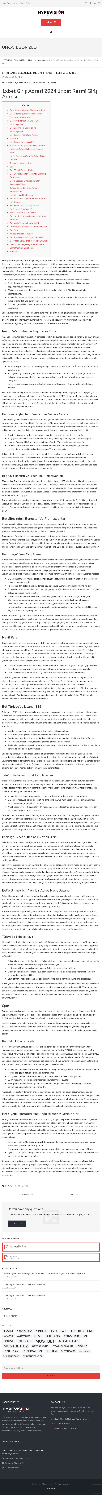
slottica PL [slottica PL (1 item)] (84, 1351)
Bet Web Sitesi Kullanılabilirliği (24, 223)
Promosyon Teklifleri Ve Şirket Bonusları (28, 226)
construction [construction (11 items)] (75, 1336)
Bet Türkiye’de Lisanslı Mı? (22, 142)
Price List (14, 1256)
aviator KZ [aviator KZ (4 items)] (23, 1336)
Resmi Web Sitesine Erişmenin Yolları (27, 110)
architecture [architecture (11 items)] (81, 1331)
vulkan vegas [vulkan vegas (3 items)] (11, 1356)
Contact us (17, 1223)
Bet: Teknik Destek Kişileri (22, 170)
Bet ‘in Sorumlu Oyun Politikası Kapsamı (28, 198)
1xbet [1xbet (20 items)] (41, 1331)
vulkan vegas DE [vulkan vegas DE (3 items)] (33, 1356)
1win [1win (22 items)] (8, 1331)
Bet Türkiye (15, 202)
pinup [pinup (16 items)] (82, 1346)
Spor (12, 166)
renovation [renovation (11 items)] (32, 1351)
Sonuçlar (14, 251)
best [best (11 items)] (38, 1336)
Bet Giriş (14, 230)
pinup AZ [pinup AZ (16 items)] (11, 1351)
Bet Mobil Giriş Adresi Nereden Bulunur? (29, 240)
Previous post (27, 1194)
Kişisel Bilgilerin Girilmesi (21, 233)
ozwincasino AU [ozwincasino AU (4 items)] (63, 1346)
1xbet (15, 361)
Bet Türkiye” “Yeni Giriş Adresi (24, 135)
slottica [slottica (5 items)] (51, 1351)
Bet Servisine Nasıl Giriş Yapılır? (24, 205)
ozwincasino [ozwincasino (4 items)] (40, 1346)
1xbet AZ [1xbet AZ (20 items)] (58, 1331)
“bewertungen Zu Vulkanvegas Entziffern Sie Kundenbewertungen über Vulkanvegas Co (43, 1273)
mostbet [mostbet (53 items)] (45, 1341)
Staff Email (51, 1488)
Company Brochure (18, 1246)
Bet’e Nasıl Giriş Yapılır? (21, 209)
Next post (74, 1194)
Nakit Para (14, 138)
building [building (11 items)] (53, 1336)
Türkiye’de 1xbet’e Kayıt (21, 163)
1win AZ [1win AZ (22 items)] (24, 1331)
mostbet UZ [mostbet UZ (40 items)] (15, 1346)
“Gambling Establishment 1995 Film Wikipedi (23, 1284)
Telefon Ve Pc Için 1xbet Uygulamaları (27, 145)
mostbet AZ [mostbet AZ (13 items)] (68, 1341)
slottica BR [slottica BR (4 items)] (68, 1351)
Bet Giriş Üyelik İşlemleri (21, 195)
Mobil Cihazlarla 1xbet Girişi (23, 212)
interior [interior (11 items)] (25, 1341)
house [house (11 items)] (8, 1341)
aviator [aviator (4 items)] (8, 1336)
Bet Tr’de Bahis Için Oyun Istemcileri (27, 237)
